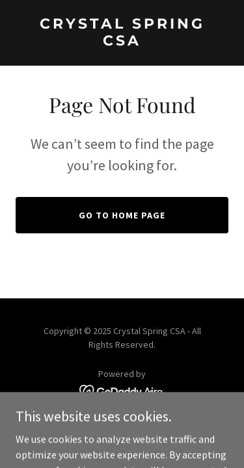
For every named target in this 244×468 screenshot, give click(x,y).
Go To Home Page (122, 215)
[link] (122, 41)
